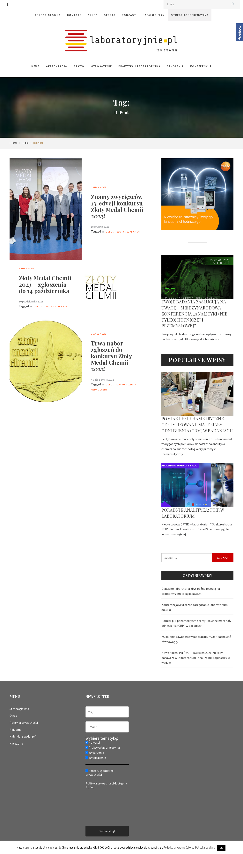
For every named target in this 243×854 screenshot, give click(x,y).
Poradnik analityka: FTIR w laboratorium (192, 513)
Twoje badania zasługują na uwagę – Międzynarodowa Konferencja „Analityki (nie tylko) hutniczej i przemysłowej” (194, 314)
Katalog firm (154, 15)
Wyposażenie (101, 66)
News (35, 66)
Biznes (95, 333)
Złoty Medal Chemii (128, 231)
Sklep (92, 15)
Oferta (109, 15)
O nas (13, 715)
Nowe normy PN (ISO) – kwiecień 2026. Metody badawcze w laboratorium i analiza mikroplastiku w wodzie (195, 658)
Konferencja (201, 66)
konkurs (122, 384)
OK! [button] (221, 847)
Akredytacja (56, 66)
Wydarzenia (94, 752)
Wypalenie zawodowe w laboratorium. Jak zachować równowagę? (196, 639)
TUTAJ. (90, 787)
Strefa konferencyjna (190, 15)
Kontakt (74, 15)
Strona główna (47, 15)
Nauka (95, 187)
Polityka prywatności (24, 722)
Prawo (79, 66)
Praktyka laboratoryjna (139, 66)
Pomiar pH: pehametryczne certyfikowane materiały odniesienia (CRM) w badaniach (197, 425)
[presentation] (101, 807)
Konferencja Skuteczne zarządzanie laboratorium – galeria (195, 607)
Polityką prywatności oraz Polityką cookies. (189, 847)
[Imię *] (107, 711)
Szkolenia (175, 66)
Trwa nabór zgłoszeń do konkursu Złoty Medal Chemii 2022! (111, 356)
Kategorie (16, 743)
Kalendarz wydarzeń (23, 736)
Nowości (92, 742)
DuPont (111, 231)
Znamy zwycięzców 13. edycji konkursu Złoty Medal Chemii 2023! (117, 206)
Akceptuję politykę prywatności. (99, 772)
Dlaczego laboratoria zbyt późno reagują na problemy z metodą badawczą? (190, 591)
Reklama (15, 729)
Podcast (129, 15)
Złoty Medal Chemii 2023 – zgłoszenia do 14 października (45, 284)
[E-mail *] (107, 726)
